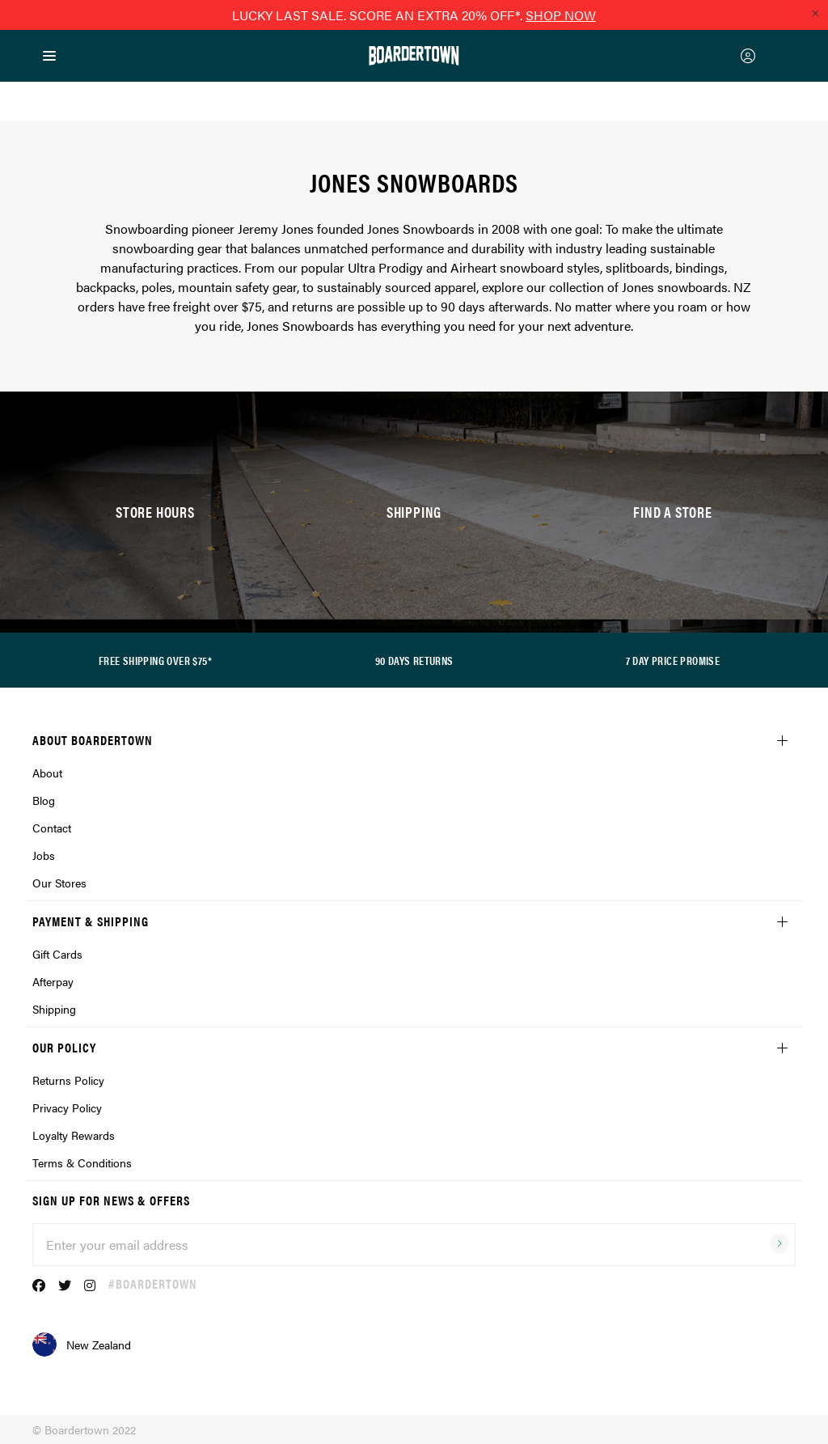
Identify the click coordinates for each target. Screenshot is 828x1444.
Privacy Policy (67, 1107)
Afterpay (53, 981)
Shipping (54, 1009)
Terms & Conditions (82, 1162)
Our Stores (59, 882)
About (47, 772)
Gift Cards (57, 954)
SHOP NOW (561, 15)
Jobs (43, 855)
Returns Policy (68, 1080)
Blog (43, 800)
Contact (51, 827)
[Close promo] (815, 13)
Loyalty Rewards (73, 1135)
